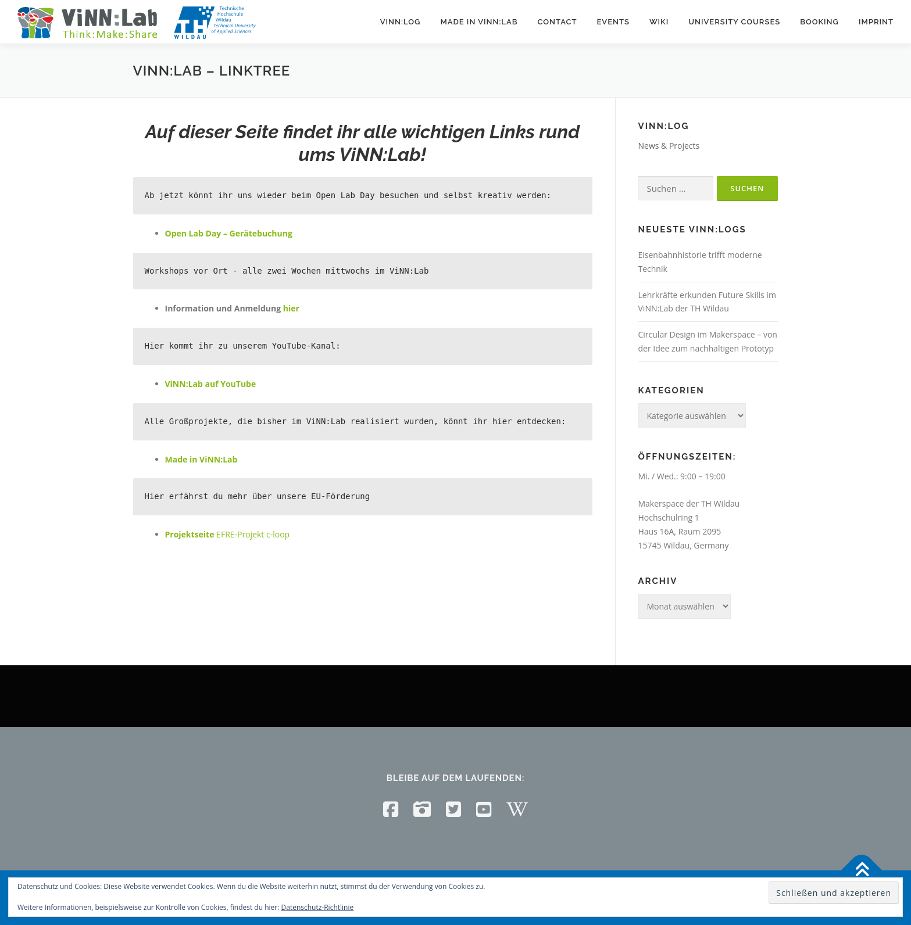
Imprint (876, 21)
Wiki (659, 21)
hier (291, 308)
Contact (557, 21)
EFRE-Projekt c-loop (227, 534)
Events (612, 21)
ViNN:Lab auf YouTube (210, 383)
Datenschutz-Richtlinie (317, 907)
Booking (819, 21)
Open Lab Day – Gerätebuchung (228, 233)
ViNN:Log (400, 21)
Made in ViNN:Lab (478, 21)
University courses (734, 21)
